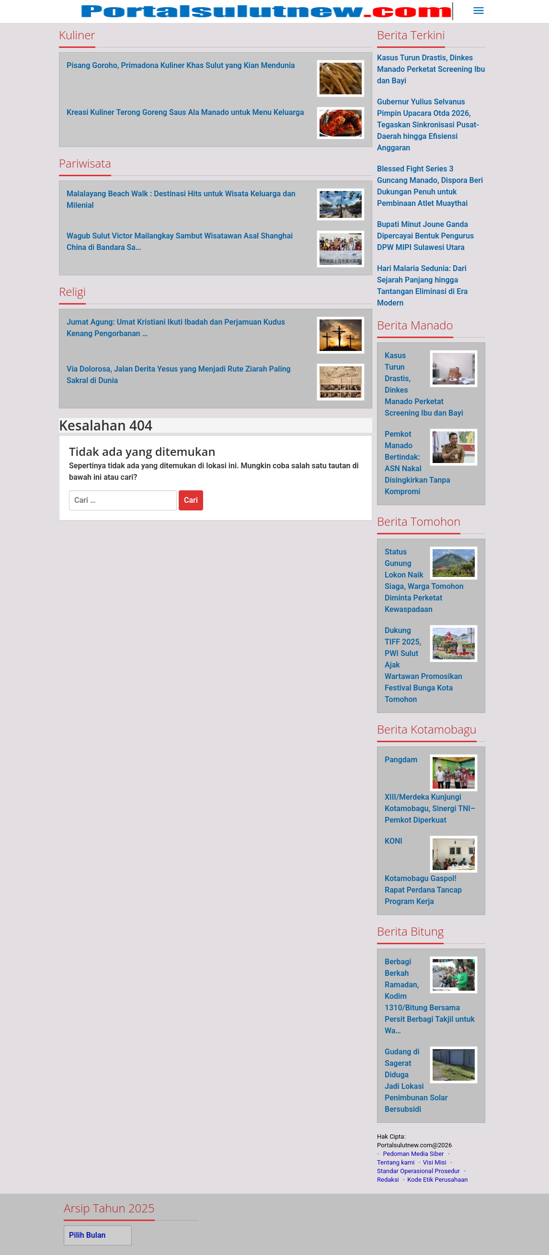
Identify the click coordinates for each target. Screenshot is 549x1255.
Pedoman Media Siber (413, 1153)
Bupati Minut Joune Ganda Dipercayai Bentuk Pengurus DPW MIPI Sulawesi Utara (425, 236)
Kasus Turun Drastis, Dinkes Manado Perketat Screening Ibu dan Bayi (431, 69)
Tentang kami (395, 1162)
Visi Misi (434, 1162)
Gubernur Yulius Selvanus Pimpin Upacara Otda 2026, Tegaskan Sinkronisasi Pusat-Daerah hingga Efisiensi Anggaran (428, 124)
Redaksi (388, 1179)
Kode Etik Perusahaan (437, 1179)
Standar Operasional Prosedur (418, 1171)
